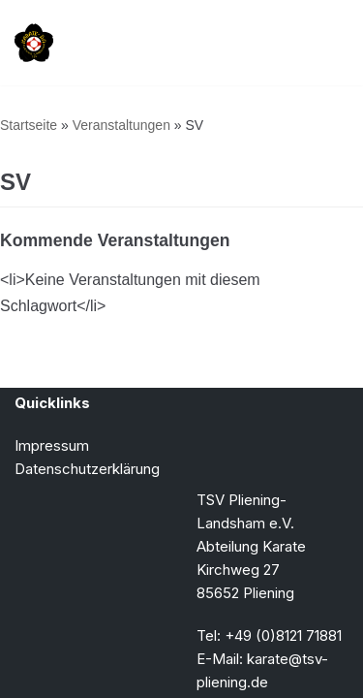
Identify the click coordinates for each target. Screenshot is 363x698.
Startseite (28, 125)
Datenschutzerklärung (87, 469)
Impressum (52, 445)
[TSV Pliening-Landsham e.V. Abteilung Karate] (34, 42)
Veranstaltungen (121, 125)
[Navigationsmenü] (325, 42)
